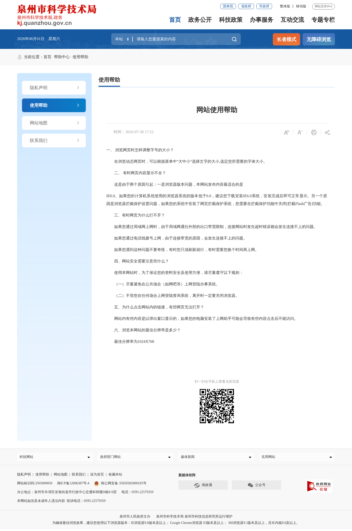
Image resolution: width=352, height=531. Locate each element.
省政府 (246, 6)
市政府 (264, 6)
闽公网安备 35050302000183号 (120, 485)
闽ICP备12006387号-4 (73, 485)
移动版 (301, 6)
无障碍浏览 (319, 39)
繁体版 (285, 6)
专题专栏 (323, 20)
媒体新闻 (189, 458)
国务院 (228, 6)
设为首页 (97, 476)
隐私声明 (55, 88)
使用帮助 (80, 57)
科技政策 (230, 20)
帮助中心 (62, 57)
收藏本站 (115, 476)
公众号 (256, 487)
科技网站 (28, 458)
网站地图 (55, 123)
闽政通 (203, 487)
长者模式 (286, 39)
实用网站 (270, 458)
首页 (175, 20)
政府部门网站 (112, 458)
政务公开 (200, 20)
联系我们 (55, 140)
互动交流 (292, 20)
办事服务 (261, 20)
